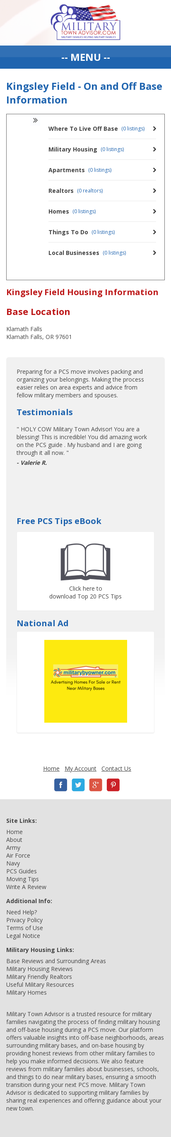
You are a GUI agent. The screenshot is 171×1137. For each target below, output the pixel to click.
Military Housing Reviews (39, 969)
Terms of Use (24, 928)
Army (13, 847)
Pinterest (113, 785)
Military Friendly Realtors (39, 977)
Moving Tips (22, 879)
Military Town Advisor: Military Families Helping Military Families (85, 22)
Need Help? (21, 912)
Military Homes (26, 992)
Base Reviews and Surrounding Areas (56, 961)
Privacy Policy (24, 920)
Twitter (78, 785)
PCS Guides (21, 871)
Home (51, 768)
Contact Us (116, 768)
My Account (80, 768)
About (14, 840)
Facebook (60, 785)
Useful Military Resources (40, 984)
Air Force (18, 855)
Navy (13, 863)
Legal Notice (23, 936)
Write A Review (26, 887)
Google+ (95, 785)
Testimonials (45, 412)
